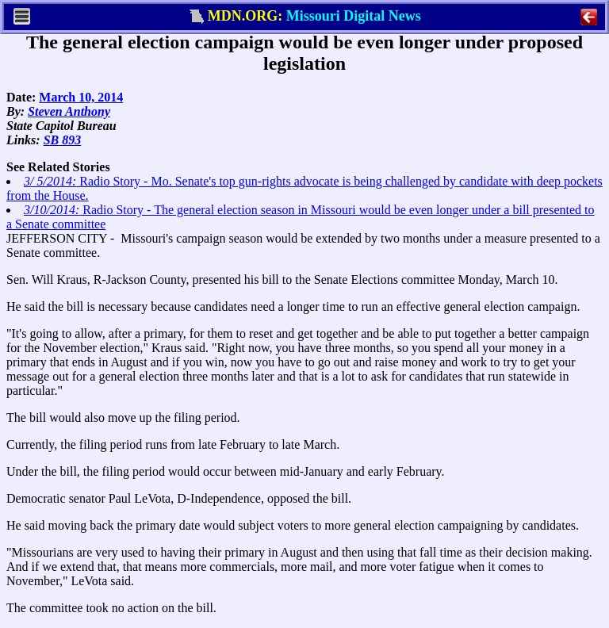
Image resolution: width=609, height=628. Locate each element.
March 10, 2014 (81, 97)
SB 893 (63, 140)
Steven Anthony (69, 111)
